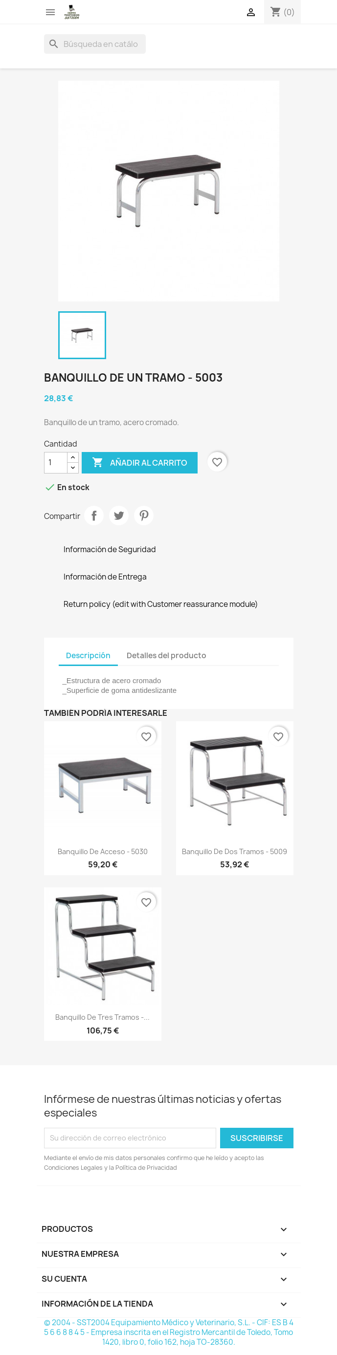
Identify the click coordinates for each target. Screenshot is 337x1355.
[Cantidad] (55, 462)
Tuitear (119, 515)
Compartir (94, 515)
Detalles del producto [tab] (166, 655)
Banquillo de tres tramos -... (102, 1017)
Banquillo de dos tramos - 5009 (234, 851)
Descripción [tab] (88, 655)
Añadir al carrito (139, 462)
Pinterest (144, 515)
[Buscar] (95, 44)
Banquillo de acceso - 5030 (103, 851)
